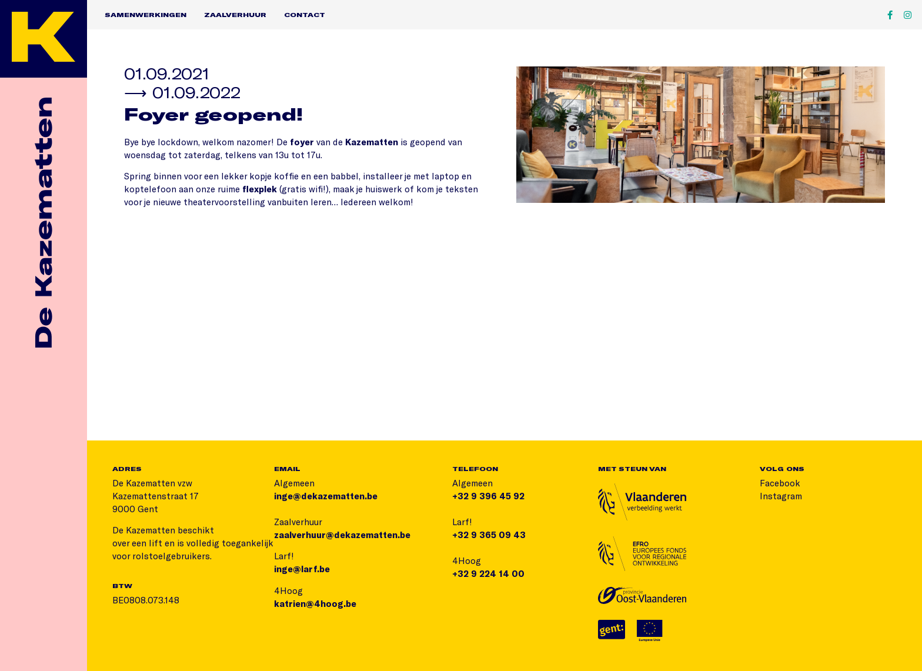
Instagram (781, 495)
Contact (304, 14)
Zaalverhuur (235, 14)
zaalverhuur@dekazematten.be (342, 534)
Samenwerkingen (145, 14)
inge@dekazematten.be (326, 495)
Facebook (780, 483)
